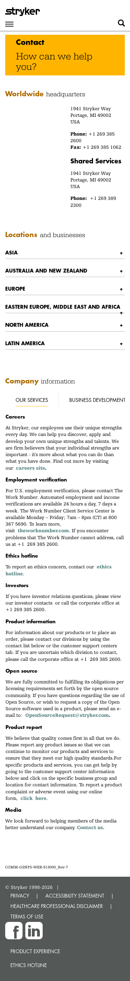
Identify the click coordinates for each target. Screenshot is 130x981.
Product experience (35, 951)
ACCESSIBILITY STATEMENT (74, 895)
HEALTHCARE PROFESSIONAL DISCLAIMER (56, 906)
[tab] (65, 252)
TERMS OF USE (26, 916)
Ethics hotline (28, 965)
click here (33, 798)
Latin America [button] (25, 343)
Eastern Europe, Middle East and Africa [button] (62, 306)
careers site (30, 468)
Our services (32, 400)
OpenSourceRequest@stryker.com (67, 715)
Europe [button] (15, 288)
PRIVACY (19, 895)
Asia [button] (11, 252)
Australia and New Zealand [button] (46, 270)
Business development (97, 400)
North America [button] (27, 324)
